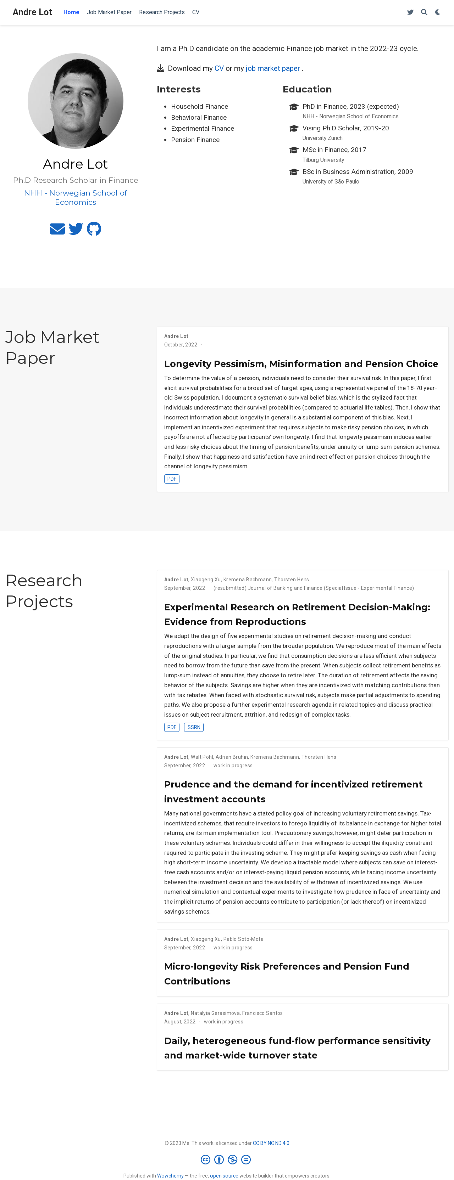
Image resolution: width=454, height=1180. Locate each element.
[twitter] (75, 232)
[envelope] (57, 232)
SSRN (194, 727)
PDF (171, 479)
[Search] (424, 13)
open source (224, 1176)
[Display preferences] (438, 13)
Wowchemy (170, 1176)
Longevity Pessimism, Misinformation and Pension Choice (301, 363)
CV (219, 68)
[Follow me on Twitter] (410, 13)
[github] (94, 232)
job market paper (273, 68)
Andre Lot (32, 12)
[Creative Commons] (227, 1159)
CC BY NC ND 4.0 (271, 1143)
